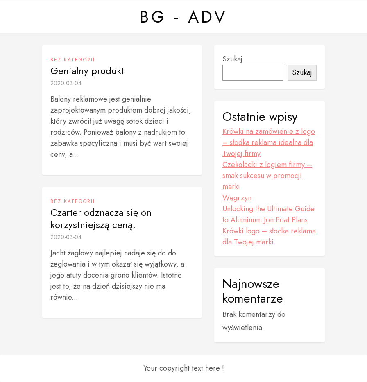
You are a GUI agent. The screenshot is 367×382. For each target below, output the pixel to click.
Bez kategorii (72, 59)
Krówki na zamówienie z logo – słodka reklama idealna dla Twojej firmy (268, 142)
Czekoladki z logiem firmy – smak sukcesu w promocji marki (267, 175)
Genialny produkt (87, 71)
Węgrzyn (236, 197)
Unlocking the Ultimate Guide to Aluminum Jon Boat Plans (268, 214)
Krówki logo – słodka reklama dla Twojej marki (269, 236)
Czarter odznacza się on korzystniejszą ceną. (101, 218)
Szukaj (232, 59)
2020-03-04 (66, 83)
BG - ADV (183, 17)
